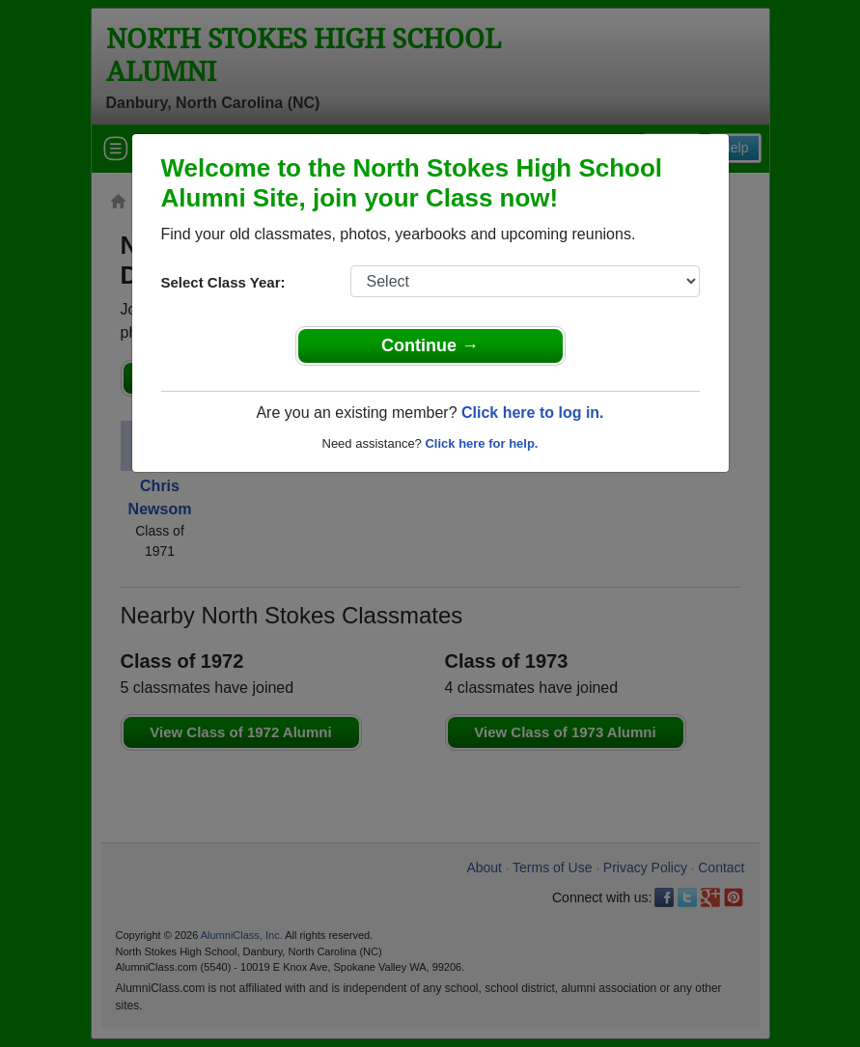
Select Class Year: (223, 282)
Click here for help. (481, 443)
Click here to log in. (532, 412)
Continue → (430, 345)
